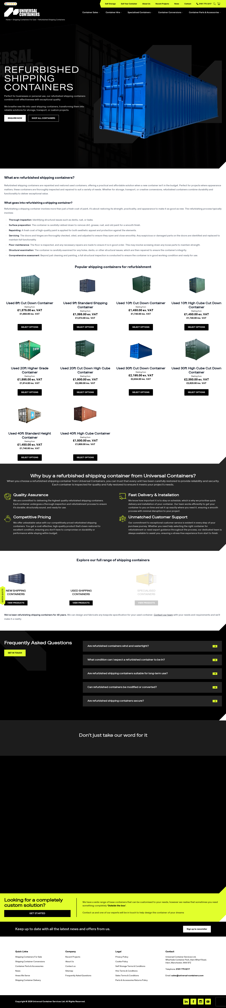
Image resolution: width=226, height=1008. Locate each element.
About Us (146, 4)
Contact (187, 4)
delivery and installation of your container (150, 504)
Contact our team (163, 615)
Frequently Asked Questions (78, 976)
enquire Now (15, 118)
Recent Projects (162, 4)
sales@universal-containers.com (187, 976)
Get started (37, 913)
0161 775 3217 (203, 4)
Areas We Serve (22, 976)
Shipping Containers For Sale (24, 20)
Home (8, 20)
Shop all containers (43, 118)
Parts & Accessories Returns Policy (131, 980)
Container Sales (91, 12)
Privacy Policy (121, 957)
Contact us (70, 966)
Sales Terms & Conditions (127, 976)
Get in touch (15, 653)
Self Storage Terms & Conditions (130, 966)
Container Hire (114, 12)
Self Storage (110, 4)
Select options (29, 327)
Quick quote (3, 595)
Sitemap (69, 971)
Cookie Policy (121, 962)
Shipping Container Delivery (28, 980)
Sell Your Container (129, 4)
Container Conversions (170, 12)
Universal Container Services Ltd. (49, 1002)
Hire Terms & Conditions (126, 971)
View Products (15, 603)
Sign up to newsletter (197, 929)
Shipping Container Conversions (30, 962)
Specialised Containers (140, 12)
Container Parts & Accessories (205, 12)
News (176, 4)
